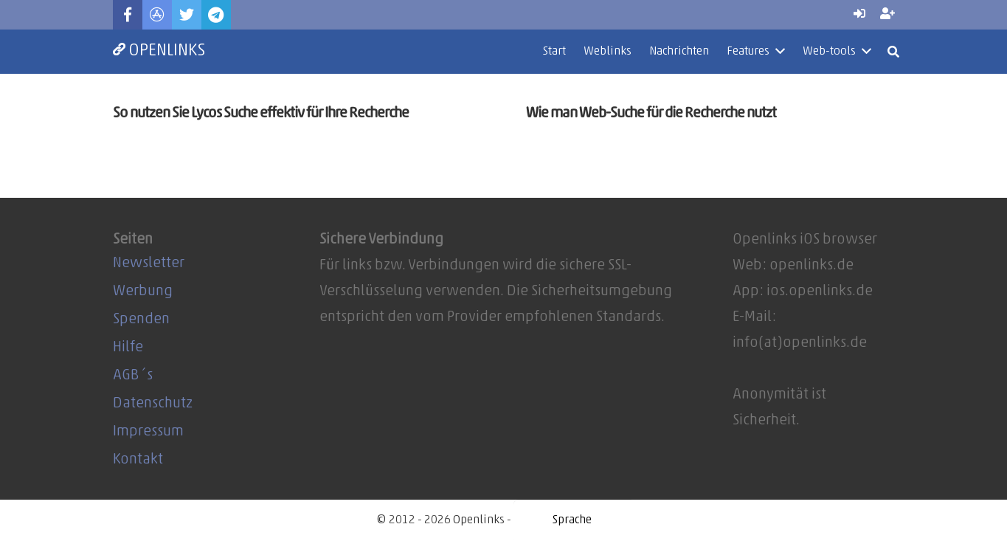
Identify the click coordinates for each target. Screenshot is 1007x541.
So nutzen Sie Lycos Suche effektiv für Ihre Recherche (261, 113)
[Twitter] (186, 15)
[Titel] (157, 15)
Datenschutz (153, 403)
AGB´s (133, 375)
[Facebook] (127, 15)
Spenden (141, 319)
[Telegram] (216, 15)
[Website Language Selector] (572, 520)
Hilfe (128, 347)
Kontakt (138, 459)
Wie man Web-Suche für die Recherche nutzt (651, 113)
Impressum (148, 431)
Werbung (143, 291)
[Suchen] (893, 51)
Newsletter (148, 263)
